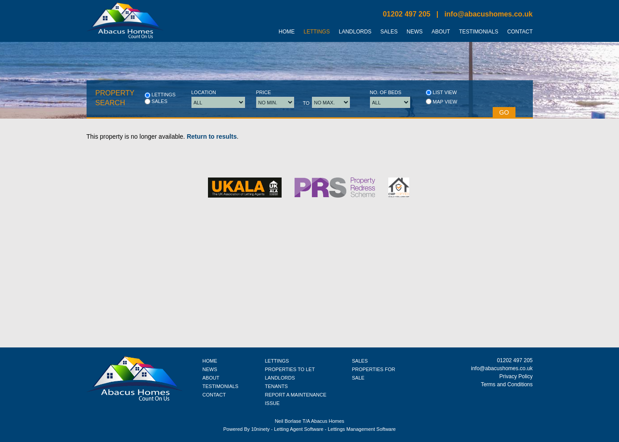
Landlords (355, 32)
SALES (360, 361)
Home (286, 32)
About (441, 32)
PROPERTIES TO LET (290, 369)
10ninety (260, 429)
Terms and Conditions (506, 384)
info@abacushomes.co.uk (489, 14)
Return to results (212, 136)
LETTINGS (277, 361)
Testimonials (478, 32)
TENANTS (276, 386)
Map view (441, 101)
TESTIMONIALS (221, 386)
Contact (519, 32)
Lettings (316, 32)
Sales (389, 32)
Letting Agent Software (299, 429)
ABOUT (211, 377)
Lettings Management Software (361, 429)
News (415, 32)
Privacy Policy (516, 376)
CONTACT (214, 394)
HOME (210, 361)
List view (441, 92)
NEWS (210, 369)
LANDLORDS (280, 377)
